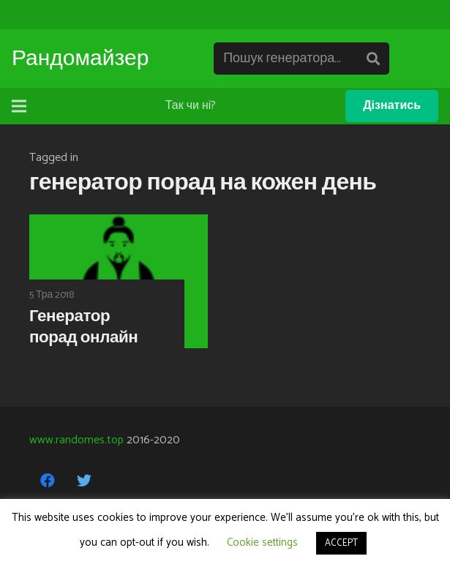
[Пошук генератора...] (301, 58)
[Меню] (19, 106)
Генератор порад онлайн (83, 327)
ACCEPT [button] (341, 543)
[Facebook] (47, 480)
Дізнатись (392, 106)
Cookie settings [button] (262, 542)
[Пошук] (373, 58)
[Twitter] (84, 480)
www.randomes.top (76, 440)
